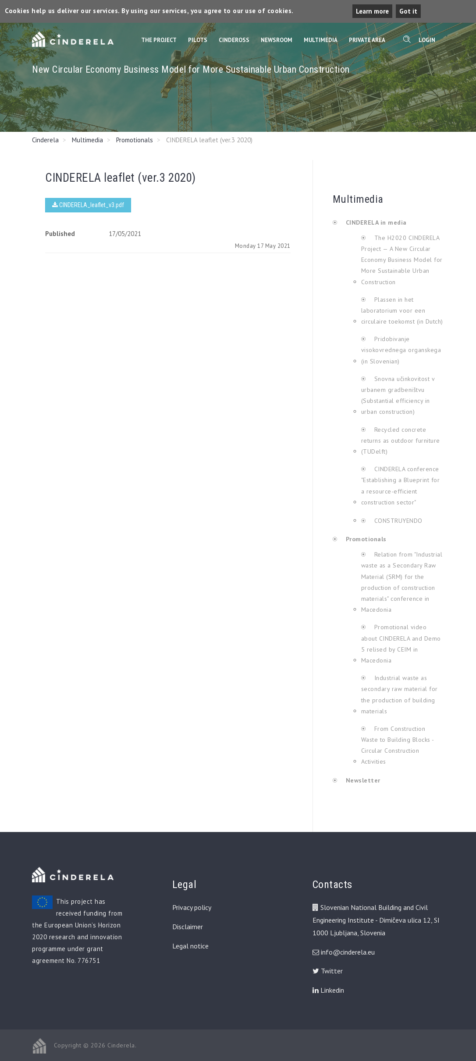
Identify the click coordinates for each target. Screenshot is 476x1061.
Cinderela (45, 140)
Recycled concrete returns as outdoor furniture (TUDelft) (400, 440)
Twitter (328, 970)
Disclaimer (187, 926)
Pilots (197, 40)
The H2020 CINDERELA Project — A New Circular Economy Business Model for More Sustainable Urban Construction (402, 260)
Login (427, 40)
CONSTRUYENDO (397, 521)
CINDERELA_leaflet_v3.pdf (88, 204)
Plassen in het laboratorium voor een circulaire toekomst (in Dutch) (402, 310)
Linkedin (328, 990)
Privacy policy (191, 907)
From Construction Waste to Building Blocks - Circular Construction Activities (397, 745)
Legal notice (190, 945)
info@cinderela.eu (348, 952)
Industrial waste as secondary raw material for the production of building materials (399, 694)
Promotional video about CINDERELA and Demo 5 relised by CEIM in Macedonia (401, 643)
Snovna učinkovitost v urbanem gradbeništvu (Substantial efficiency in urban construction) (398, 395)
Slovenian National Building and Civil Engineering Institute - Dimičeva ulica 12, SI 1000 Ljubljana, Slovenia (376, 920)
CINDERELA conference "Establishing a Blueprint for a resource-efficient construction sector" (400, 485)
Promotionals (134, 140)
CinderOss (234, 40)
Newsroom (276, 40)
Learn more (372, 11)
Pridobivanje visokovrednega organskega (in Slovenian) (401, 350)
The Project (159, 40)
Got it (408, 11)
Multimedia (320, 40)
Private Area (367, 40)
